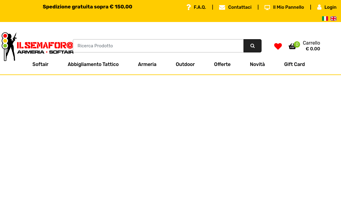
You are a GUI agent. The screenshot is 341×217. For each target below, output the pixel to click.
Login (326, 7)
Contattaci (235, 7)
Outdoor (185, 64)
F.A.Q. (196, 7)
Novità (257, 64)
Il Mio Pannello (284, 7)
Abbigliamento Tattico (93, 64)
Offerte (222, 64)
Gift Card (294, 64)
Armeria (147, 64)
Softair (40, 64)
